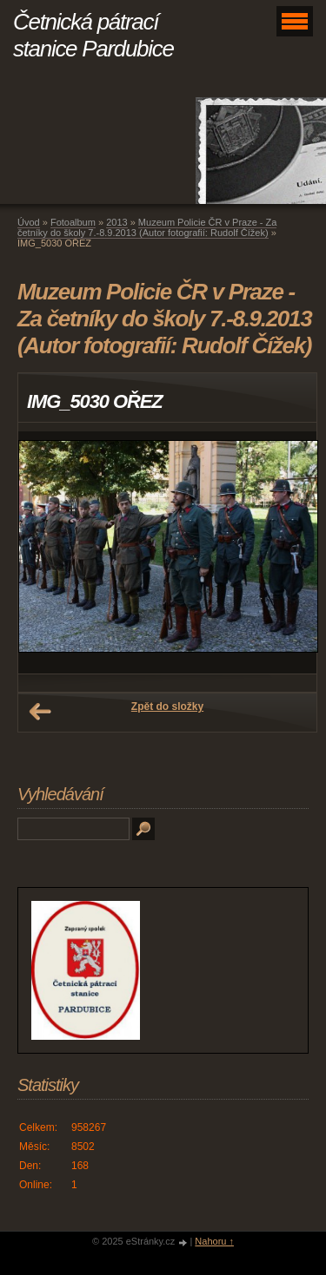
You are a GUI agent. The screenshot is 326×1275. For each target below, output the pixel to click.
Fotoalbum (73, 222)
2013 (116, 222)
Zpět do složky (167, 706)
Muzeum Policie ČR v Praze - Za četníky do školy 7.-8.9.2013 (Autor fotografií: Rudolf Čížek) (146, 227)
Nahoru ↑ (214, 1241)
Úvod (28, 222)
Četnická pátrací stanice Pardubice (93, 35)
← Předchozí (40, 712)
